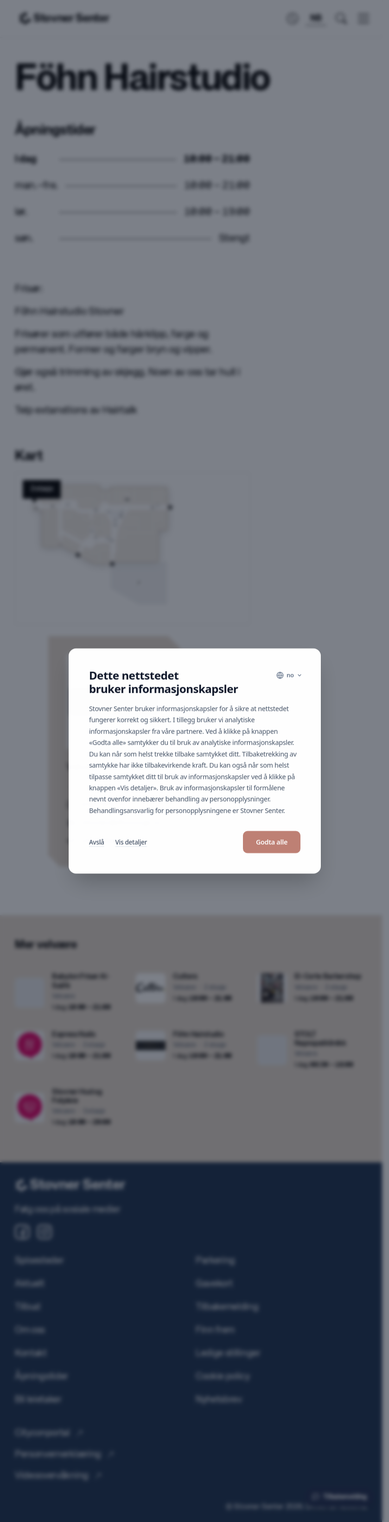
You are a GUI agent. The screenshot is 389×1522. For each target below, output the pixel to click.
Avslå (96, 841)
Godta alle (271, 841)
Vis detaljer (131, 841)
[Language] (289, 675)
